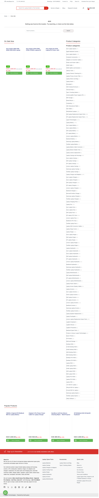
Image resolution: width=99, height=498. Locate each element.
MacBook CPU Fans (71, 220)
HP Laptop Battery (70, 133)
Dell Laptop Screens (71, 297)
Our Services (80, 469)
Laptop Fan (69, 204)
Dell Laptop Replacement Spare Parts (75, 114)
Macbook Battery (70, 138)
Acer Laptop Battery (71, 125)
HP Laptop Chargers (71, 185)
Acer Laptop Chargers (71, 177)
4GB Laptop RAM (70, 371)
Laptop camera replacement (73, 152)
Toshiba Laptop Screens (72, 310)
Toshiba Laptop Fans (71, 223)
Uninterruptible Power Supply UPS (75, 95)
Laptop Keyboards (70, 248)
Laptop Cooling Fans (47, 469)
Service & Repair (55, 8)
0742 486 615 (20, 1)
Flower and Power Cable (72, 62)
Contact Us (65, 1)
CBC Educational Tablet (72, 106)
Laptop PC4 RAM (70, 376)
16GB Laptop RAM (71, 365)
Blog (63, 8)
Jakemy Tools (69, 70)
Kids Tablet (69, 108)
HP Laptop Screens (71, 300)
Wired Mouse (69, 100)
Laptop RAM (69, 363)
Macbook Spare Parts (71, 330)
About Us (77, 1)
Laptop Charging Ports (72, 201)
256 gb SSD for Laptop (72, 387)
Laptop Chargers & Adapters (49, 467)
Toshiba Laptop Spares (72, 395)
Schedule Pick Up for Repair (88, 1)
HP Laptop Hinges (70, 240)
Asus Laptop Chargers (71, 179)
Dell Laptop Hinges (71, 237)
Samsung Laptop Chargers (73, 196)
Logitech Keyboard (71, 322)
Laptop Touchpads (70, 316)
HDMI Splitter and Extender (73, 68)
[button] (5, 492)
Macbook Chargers (71, 190)
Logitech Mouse (70, 324)
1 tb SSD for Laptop (71, 384)
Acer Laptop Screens (71, 291)
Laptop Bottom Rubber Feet (73, 149)
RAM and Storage (70, 341)
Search (68, 30)
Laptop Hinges (70, 231)
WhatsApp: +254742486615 (53, 1)
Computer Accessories (72, 57)
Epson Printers (70, 335)
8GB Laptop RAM (70, 374)
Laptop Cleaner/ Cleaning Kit (73, 73)
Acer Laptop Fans (70, 207)
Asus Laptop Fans (70, 209)
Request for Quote (72, 8)
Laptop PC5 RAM (70, 379)
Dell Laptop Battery (71, 130)
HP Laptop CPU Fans (71, 215)
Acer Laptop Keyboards (72, 251)
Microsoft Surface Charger (73, 193)
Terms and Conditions (82, 474)
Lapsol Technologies (71, 119)
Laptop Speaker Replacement (73, 313)
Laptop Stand (69, 81)
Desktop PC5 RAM (71, 360)
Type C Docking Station (72, 92)
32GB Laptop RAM (71, 368)
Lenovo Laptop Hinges (72, 242)
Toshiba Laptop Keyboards (73, 269)
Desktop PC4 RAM (71, 357)
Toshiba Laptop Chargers (72, 199)
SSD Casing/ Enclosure (72, 87)
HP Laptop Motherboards (72, 278)
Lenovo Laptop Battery (72, 136)
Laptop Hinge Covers (71, 229)
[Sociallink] (4, 487)
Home (5, 16)
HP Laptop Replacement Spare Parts (75, 117)
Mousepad (69, 84)
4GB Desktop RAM (71, 352)
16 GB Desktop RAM (71, 346)
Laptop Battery (70, 122)
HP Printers (69, 338)
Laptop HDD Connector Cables (74, 226)
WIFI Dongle (69, 97)
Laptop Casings (46, 465)
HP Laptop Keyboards (71, 259)
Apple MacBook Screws (72, 51)
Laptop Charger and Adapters (73, 174)
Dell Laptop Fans (70, 212)
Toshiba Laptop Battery (72, 144)
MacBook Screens (70, 305)
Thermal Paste (70, 89)
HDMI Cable (69, 65)
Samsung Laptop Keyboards (73, 267)
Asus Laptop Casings (71, 158)
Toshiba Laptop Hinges (72, 245)
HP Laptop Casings (71, 163)
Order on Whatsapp (14, 73)
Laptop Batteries (46, 463)
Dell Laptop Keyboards (72, 256)
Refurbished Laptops (71, 111)
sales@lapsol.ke (9, 1)
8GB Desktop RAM (71, 355)
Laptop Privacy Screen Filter (73, 76)
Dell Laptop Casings (71, 160)
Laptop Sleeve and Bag (72, 78)
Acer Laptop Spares (71, 48)
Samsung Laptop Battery (72, 141)
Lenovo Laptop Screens (72, 302)
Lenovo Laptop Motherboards (73, 280)
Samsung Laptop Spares (72, 393)
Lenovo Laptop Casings (72, 166)
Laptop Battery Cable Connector (74, 147)
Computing (69, 103)
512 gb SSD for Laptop (72, 390)
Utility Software (70, 398)
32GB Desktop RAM (71, 349)
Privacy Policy (80, 472)
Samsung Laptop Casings (72, 169)
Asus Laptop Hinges (71, 234)
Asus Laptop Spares (71, 54)
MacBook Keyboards (71, 264)
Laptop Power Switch (71, 283)
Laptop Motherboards (71, 272)
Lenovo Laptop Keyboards (72, 261)
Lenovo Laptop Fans (71, 218)
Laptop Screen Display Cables (74, 286)
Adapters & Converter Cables (73, 59)
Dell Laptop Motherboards (72, 275)
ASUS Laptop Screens (72, 294)
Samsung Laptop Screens (72, 308)
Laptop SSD (69, 382)
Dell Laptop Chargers (71, 182)
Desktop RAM (69, 344)
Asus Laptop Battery (71, 128)
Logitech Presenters (71, 327)
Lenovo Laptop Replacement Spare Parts (76, 319)
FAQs (71, 1)
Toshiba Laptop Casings (72, 171)
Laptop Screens (70, 289)
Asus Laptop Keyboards (72, 253)
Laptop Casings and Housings (73, 155)
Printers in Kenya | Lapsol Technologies (76, 333)
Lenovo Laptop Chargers (72, 188)
